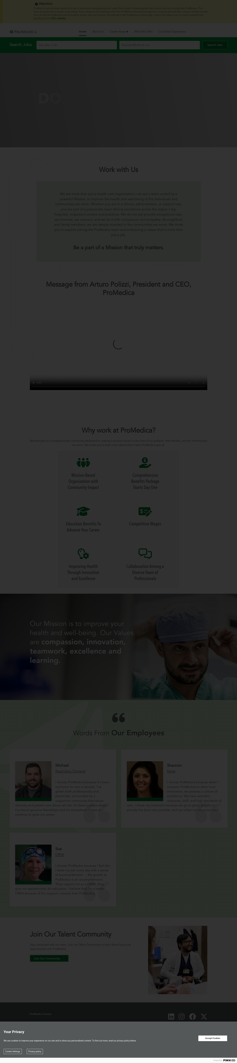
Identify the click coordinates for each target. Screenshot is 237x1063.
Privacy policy (34, 1051)
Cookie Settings (12, 1051)
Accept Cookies (212, 1038)
